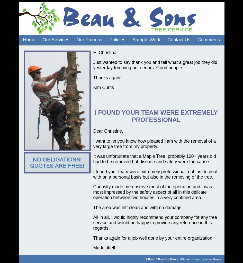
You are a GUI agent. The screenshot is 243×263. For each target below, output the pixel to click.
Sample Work (146, 39)
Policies (117, 39)
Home (29, 39)
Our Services (56, 39)
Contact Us (178, 39)
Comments (208, 39)
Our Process (89, 39)
